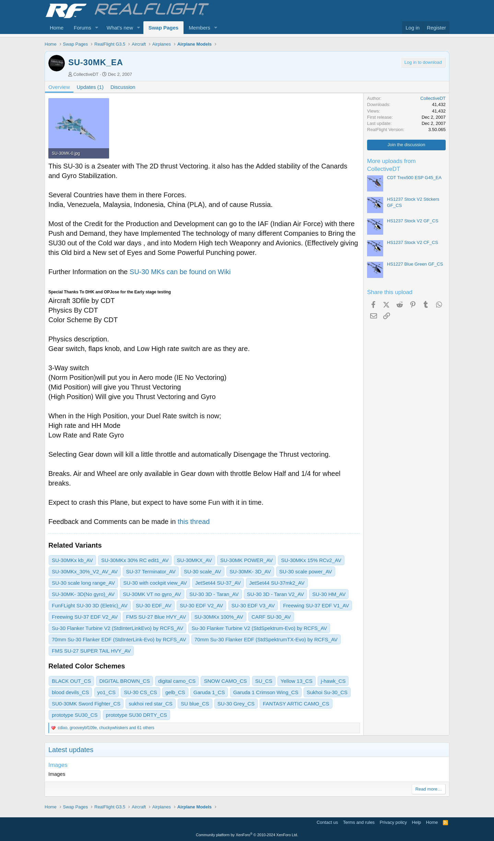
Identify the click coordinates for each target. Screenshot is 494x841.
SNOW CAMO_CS (225, 681)
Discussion (123, 87)
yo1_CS (106, 692)
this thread (194, 521)
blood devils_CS (70, 692)
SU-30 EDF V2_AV (201, 605)
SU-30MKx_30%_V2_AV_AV (85, 571)
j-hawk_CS (333, 681)
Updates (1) (90, 87)
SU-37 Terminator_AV (151, 571)
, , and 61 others (106, 727)
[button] (97, 27)
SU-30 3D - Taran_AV (214, 594)
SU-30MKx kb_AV (72, 560)
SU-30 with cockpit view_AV (155, 583)
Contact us (327, 822)
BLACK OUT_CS (71, 681)
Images (58, 765)
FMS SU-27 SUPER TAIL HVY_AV (91, 651)
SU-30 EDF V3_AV (253, 605)
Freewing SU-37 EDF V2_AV (85, 617)
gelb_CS (175, 692)
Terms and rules (359, 822)
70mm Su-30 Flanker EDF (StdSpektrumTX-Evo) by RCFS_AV (266, 639)
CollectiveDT (86, 74)
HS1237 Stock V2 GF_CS (412, 220)
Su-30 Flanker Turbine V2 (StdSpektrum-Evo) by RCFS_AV (259, 628)
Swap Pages (164, 28)
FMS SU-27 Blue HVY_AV (156, 617)
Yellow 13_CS (297, 681)
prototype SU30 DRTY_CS (136, 715)
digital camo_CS (177, 681)
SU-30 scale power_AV (305, 571)
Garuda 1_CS (209, 692)
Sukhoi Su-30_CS (327, 692)
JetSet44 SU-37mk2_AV (276, 583)
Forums (82, 28)
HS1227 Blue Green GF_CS (415, 264)
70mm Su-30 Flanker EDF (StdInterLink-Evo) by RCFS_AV (119, 639)
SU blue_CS (195, 703)
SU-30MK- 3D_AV (250, 571)
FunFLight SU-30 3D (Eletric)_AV (90, 605)
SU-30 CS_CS (140, 692)
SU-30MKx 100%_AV (218, 617)
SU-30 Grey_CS (236, 703)
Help (416, 822)
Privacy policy (393, 822)
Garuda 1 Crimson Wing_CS (265, 692)
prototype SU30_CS (74, 715)
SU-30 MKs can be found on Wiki (180, 272)
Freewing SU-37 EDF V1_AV (316, 605)
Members (199, 28)
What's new (120, 28)
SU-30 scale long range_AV (83, 583)
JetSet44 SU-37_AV (218, 583)
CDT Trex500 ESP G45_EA (414, 177)
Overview (59, 87)
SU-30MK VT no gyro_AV (152, 594)
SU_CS (263, 681)
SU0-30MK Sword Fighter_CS (86, 703)
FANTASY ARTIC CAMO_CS (296, 703)
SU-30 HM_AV (328, 594)
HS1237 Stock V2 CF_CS (412, 242)
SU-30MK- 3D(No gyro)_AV (83, 594)
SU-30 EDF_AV (154, 605)
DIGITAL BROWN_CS (124, 681)
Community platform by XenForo (247, 835)
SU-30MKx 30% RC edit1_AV (134, 560)
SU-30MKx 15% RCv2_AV (311, 560)
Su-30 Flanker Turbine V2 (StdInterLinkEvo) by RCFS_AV (117, 628)
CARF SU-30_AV (271, 617)
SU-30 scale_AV (202, 571)
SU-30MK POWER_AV (246, 560)
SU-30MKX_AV (194, 560)
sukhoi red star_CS (151, 703)
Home (56, 28)
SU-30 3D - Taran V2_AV (275, 594)
